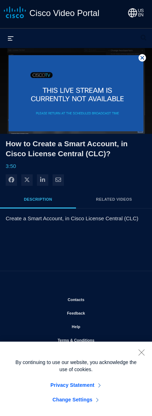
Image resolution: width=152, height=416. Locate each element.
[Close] (141, 355)
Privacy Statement (72, 388)
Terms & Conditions (96, 338)
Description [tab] (38, 199)
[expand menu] (11, 38)
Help (96, 325)
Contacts (96, 298)
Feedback (96, 311)
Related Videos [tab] (114, 199)
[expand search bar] (143, 34)
